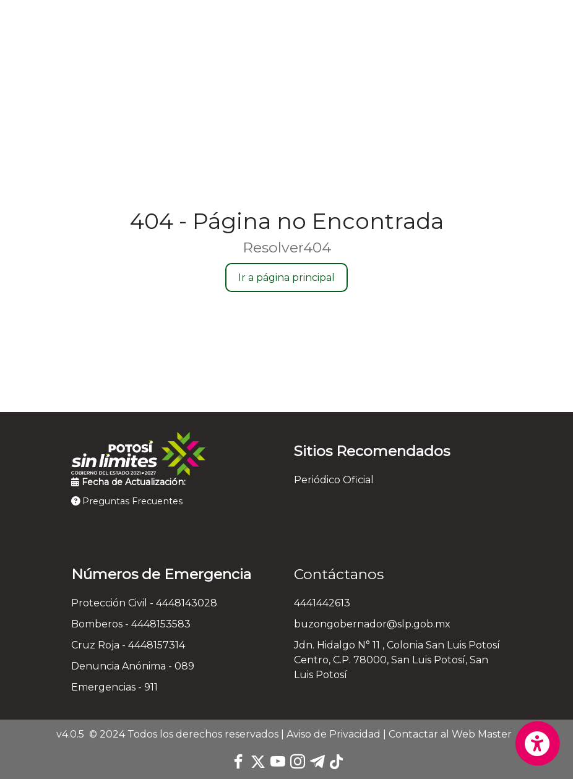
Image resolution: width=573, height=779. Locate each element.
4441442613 (322, 603)
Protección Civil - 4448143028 (144, 603)
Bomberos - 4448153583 (131, 624)
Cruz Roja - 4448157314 (128, 645)
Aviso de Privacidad (333, 734)
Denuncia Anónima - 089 (132, 666)
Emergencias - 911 (114, 687)
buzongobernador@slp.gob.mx (372, 624)
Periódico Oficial (334, 480)
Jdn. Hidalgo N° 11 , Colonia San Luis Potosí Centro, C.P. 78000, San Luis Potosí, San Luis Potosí (397, 660)
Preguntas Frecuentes (127, 501)
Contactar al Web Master (450, 734)
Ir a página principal (286, 277)
